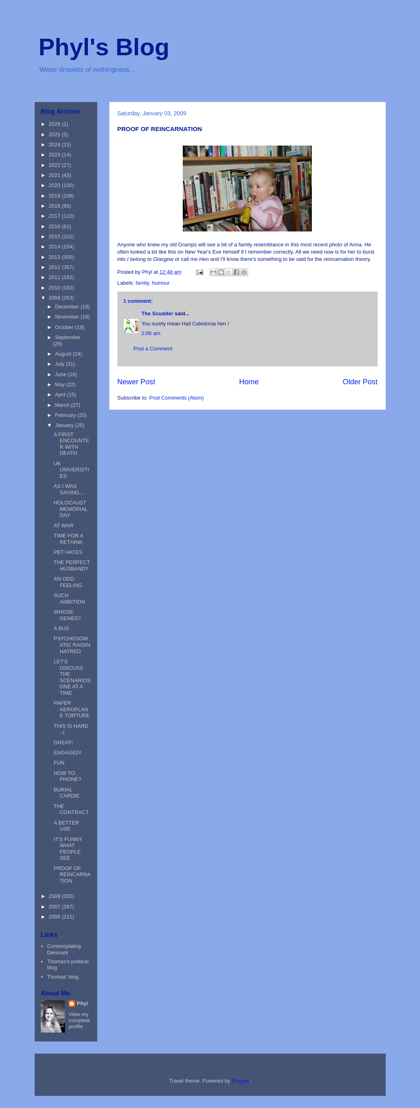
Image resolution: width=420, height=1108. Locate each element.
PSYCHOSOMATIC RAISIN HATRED (72, 644)
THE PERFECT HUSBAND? (72, 565)
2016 (55, 226)
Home (249, 382)
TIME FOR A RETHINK (68, 539)
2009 (55, 298)
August (64, 354)
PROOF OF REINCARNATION (72, 874)
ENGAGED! (67, 753)
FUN (59, 763)
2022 (55, 165)
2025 (55, 134)
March (63, 405)
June (61, 374)
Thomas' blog (63, 977)
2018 (55, 206)
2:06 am (151, 333)
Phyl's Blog (104, 46)
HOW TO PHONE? (67, 776)
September (68, 337)
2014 (55, 247)
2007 (55, 907)
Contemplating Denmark (64, 949)
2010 (55, 288)
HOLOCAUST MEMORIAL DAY (71, 509)
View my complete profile (79, 1020)
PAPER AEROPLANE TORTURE (72, 709)
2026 (55, 124)
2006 (55, 917)
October (65, 327)
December (68, 307)
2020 (55, 185)
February (66, 415)
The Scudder (157, 313)
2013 (55, 257)
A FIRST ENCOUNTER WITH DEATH (71, 443)
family (142, 283)
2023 (55, 155)
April (61, 395)
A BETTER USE (66, 826)
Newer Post (136, 382)
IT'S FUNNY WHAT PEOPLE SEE (68, 848)
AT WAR (63, 526)
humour (160, 283)
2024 (55, 145)
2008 (55, 896)
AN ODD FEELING (68, 582)
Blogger (240, 1081)
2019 (55, 196)
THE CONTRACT (71, 809)
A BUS (61, 628)
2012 (55, 267)
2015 (55, 236)
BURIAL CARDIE (66, 793)
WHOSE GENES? (67, 615)
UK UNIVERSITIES (71, 469)
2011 (55, 277)
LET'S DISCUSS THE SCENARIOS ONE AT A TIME (72, 677)
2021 (55, 175)
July (60, 364)
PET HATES (68, 552)
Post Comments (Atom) (176, 398)
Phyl (82, 1003)
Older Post (360, 382)
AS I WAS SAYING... (69, 489)
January (65, 425)
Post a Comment (153, 349)
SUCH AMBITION (69, 598)
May (60, 384)
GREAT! (63, 742)
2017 (55, 216)
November (68, 317)
